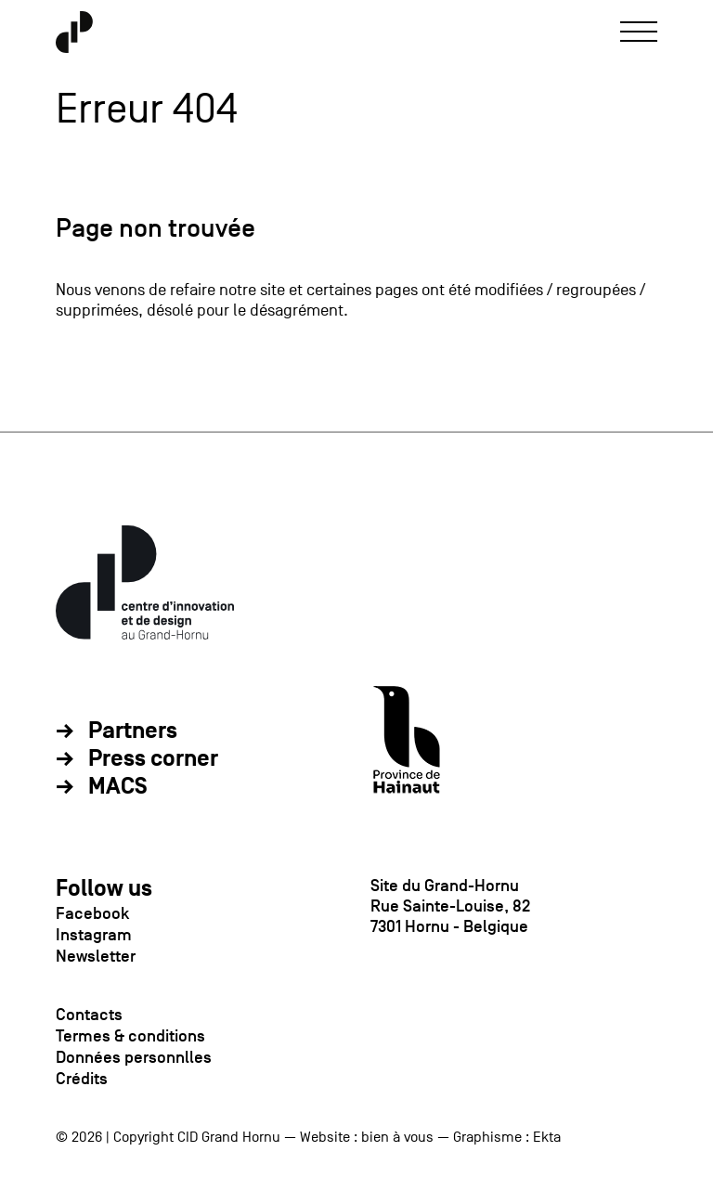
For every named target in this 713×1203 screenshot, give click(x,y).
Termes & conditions (130, 1036)
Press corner (153, 759)
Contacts (89, 1014)
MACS (118, 787)
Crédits (82, 1078)
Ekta (547, 1137)
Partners (132, 731)
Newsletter (96, 956)
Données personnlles (134, 1057)
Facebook (92, 913)
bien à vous (397, 1137)
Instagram (94, 935)
